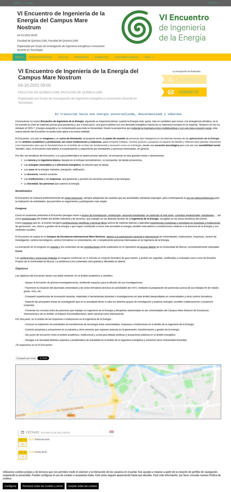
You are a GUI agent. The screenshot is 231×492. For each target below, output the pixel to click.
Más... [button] (149, 57)
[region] (115, 478)
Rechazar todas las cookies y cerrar (43, 486)
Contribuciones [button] (126, 57)
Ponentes (102, 57)
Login (29, 3)
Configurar (10, 486)
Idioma (212, 2)
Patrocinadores (40, 57)
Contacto (189, 92)
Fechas (63, 57)
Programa (81, 57)
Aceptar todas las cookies (82, 486)
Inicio (17, 3)
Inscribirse (188, 79)
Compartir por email (25, 358)
